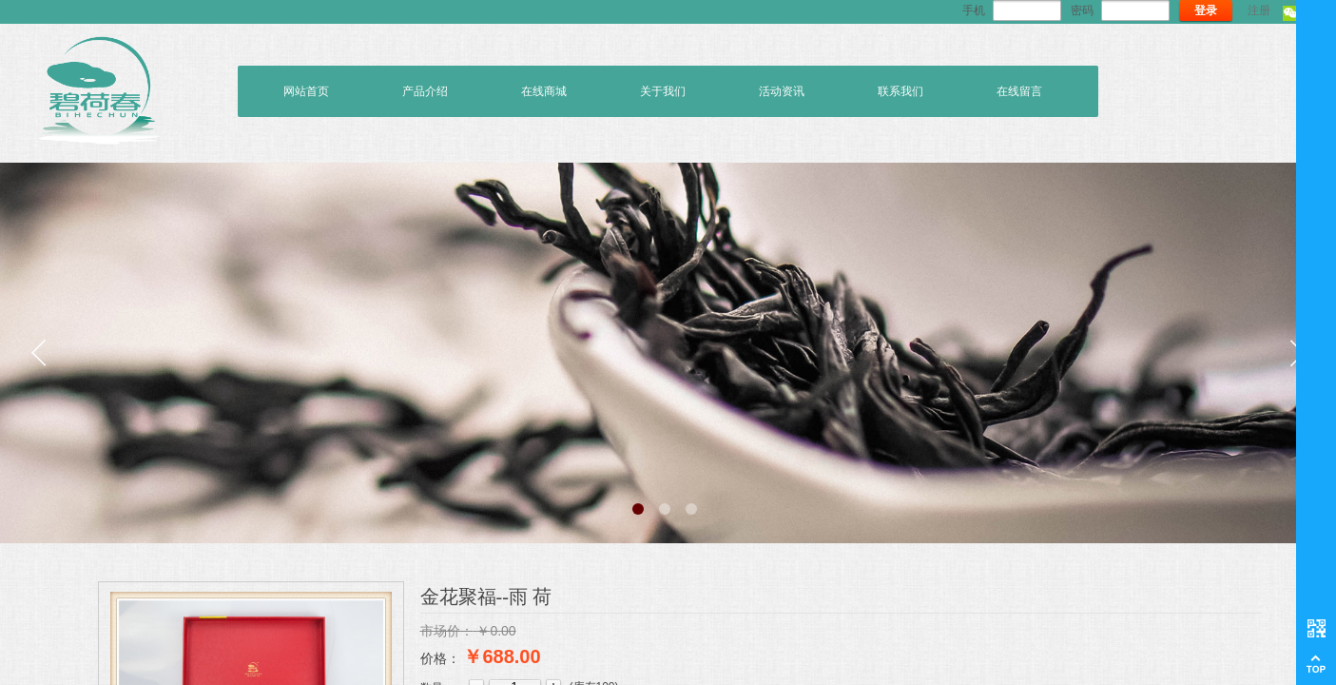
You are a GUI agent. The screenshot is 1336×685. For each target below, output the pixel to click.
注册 (1259, 10)
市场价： (447, 630)
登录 (1205, 10)
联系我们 (900, 91)
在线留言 (1019, 91)
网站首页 (306, 91)
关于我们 (663, 91)
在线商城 (544, 91)
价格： (440, 658)
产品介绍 (425, 91)
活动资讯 (781, 91)
